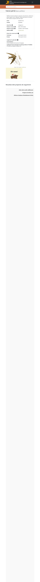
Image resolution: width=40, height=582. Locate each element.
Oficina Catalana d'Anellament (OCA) (23, 95)
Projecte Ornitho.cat (27, 92)
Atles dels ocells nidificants (26, 90)
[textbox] (20, 7)
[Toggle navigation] (32, 2)
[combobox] (20, 7)
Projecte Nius (21, 30)
